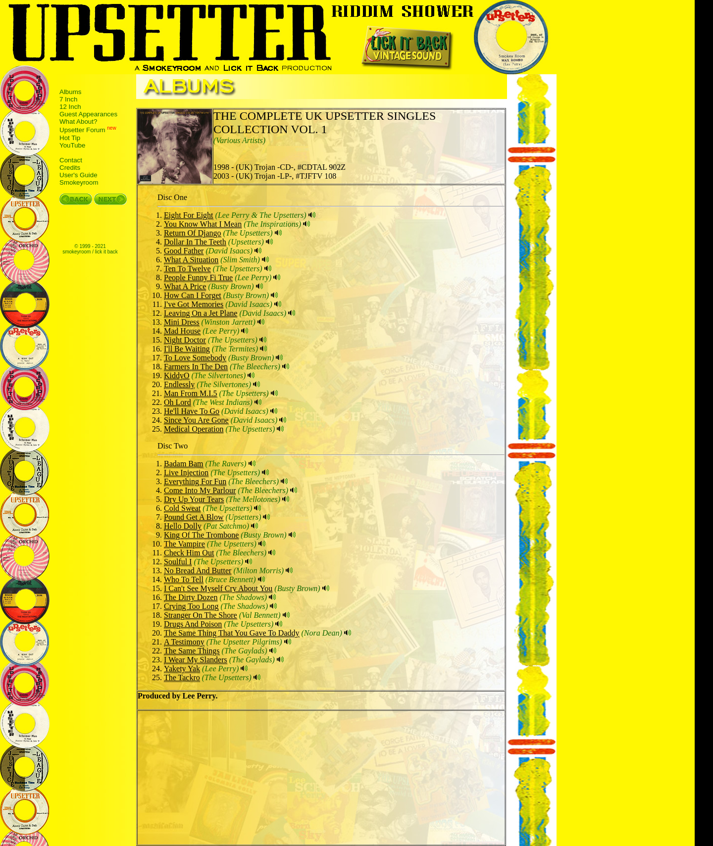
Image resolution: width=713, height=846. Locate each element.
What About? (78, 121)
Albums (70, 92)
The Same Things (192, 651)
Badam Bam (184, 463)
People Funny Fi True (198, 277)
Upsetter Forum (82, 130)
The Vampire (184, 544)
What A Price (185, 286)
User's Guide (78, 175)
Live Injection (186, 472)
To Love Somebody (195, 357)
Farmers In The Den (196, 366)
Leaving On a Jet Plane (200, 313)
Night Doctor (185, 340)
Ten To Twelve (187, 268)
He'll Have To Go (191, 411)
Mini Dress (182, 322)
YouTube (72, 145)
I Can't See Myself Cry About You (218, 588)
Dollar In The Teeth (195, 242)
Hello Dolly (183, 526)
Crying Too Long (191, 606)
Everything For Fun (195, 481)
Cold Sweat (182, 508)
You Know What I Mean (203, 224)
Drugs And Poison (193, 624)
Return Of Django (192, 233)
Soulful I (178, 561)
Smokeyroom (79, 182)
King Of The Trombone (201, 535)
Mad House (182, 331)
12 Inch (70, 106)
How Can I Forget (192, 295)
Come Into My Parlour (200, 490)
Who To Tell (184, 579)
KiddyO (177, 375)
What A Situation (191, 259)
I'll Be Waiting (187, 349)
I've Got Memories (193, 304)
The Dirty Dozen (190, 597)
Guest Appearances (88, 114)
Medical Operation (193, 429)
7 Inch (68, 99)
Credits (69, 167)
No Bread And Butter (197, 570)
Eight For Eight (188, 215)
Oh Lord (177, 402)
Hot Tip (69, 138)
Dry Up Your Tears (194, 499)
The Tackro (182, 677)
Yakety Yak (182, 668)
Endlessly (179, 384)
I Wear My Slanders (195, 659)
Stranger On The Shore (200, 615)
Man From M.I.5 (190, 393)
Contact (70, 160)
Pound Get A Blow (193, 517)
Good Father (184, 251)
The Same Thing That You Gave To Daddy (232, 633)
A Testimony (184, 642)
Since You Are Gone (196, 420)
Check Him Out (189, 552)
